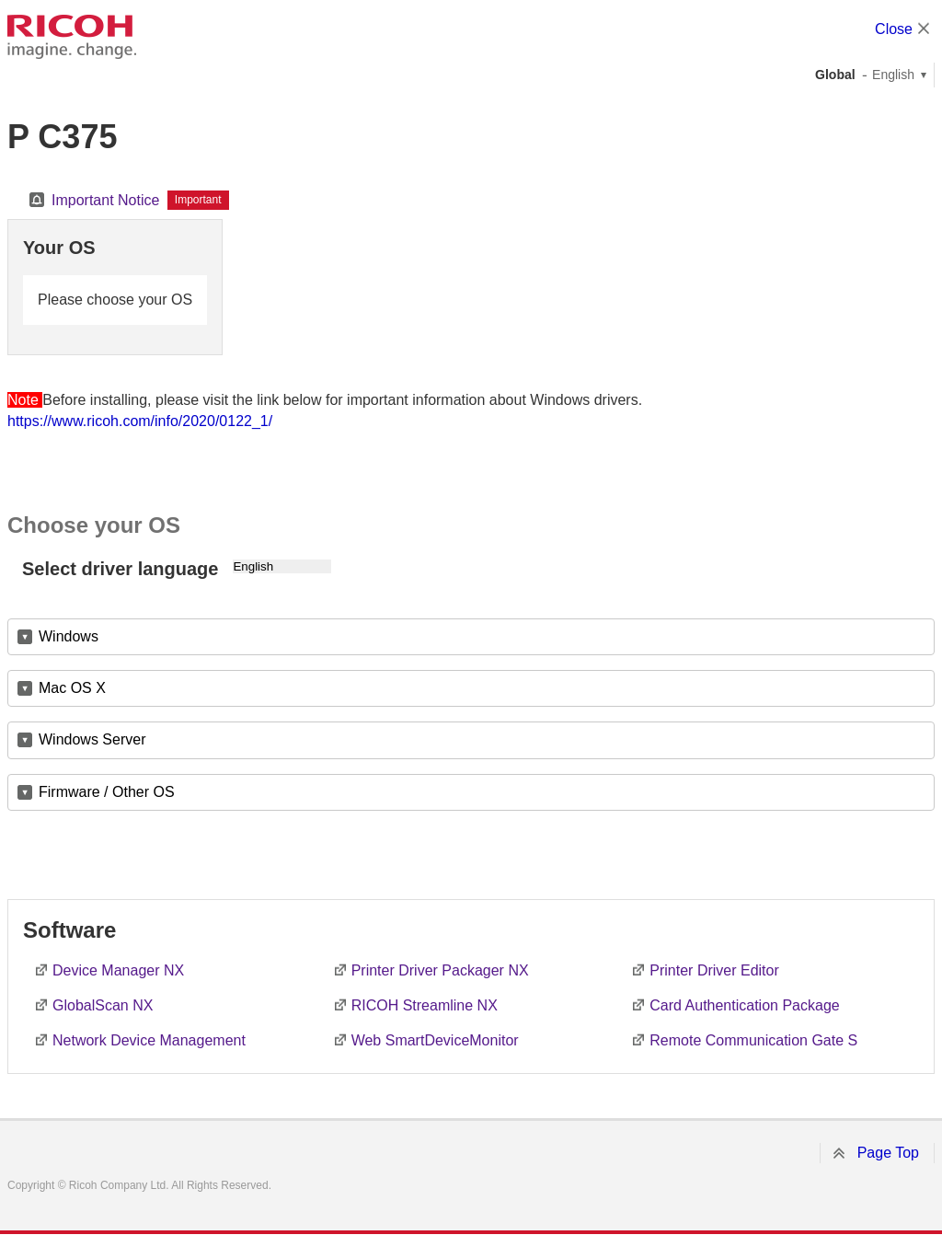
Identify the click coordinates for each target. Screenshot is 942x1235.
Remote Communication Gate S (753, 1040)
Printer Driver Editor (713, 970)
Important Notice (105, 200)
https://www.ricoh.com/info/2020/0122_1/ (139, 421)
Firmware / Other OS (107, 792)
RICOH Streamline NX (424, 1005)
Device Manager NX (118, 970)
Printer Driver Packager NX (440, 970)
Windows (68, 636)
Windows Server (92, 739)
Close (894, 29)
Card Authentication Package (744, 1005)
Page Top (888, 1152)
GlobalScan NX (102, 1005)
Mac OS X (72, 688)
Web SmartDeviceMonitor (435, 1040)
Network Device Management (149, 1040)
